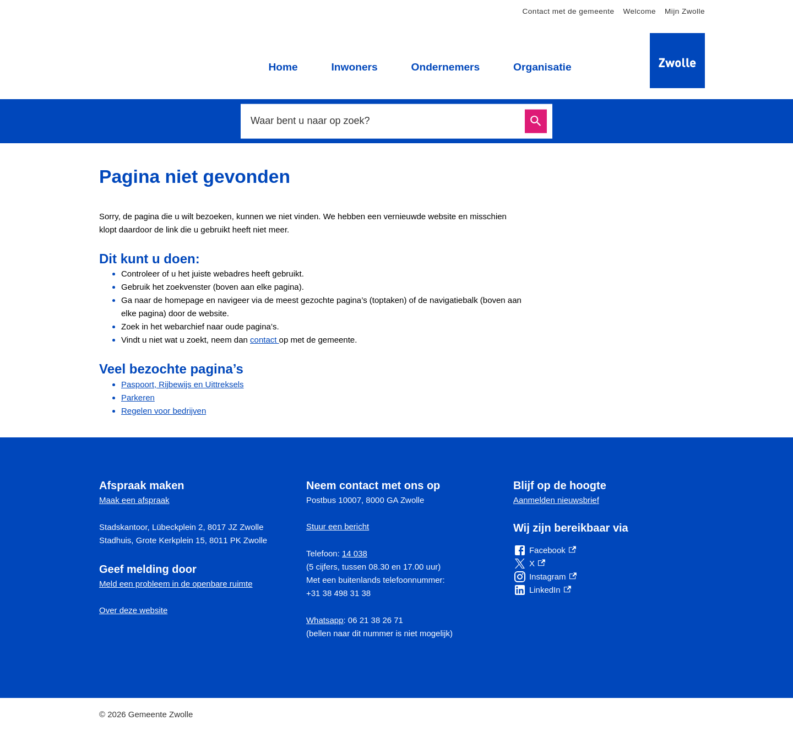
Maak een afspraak (134, 500)
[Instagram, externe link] (545, 576)
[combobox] (384, 121)
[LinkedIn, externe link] (542, 590)
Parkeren (138, 397)
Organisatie (542, 67)
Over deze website (133, 610)
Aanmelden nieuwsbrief (556, 500)
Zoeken (536, 121)
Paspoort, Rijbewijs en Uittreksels (182, 384)
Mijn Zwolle (685, 11)
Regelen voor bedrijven (163, 410)
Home (282, 67)
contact (264, 339)
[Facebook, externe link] (544, 550)
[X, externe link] (529, 563)
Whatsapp (325, 620)
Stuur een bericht (337, 526)
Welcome (639, 11)
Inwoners (354, 67)
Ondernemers (445, 67)
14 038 (354, 553)
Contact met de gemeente (569, 11)
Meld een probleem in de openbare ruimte (176, 583)
